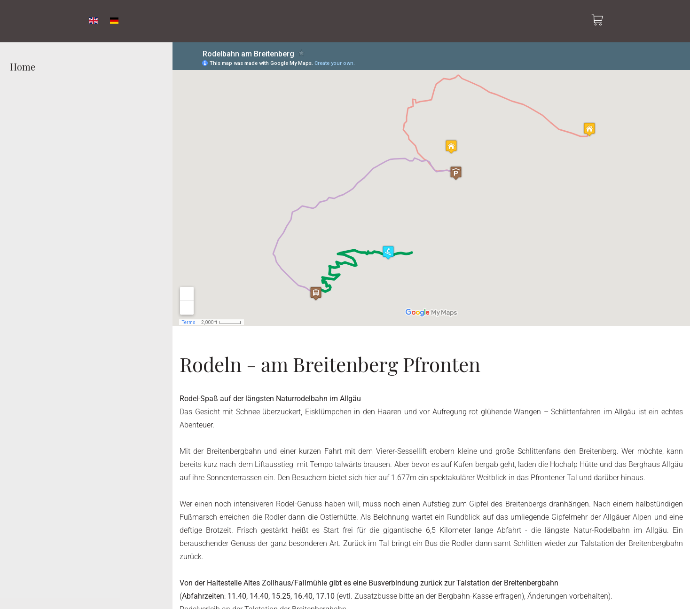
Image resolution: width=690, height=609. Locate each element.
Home (22, 66)
